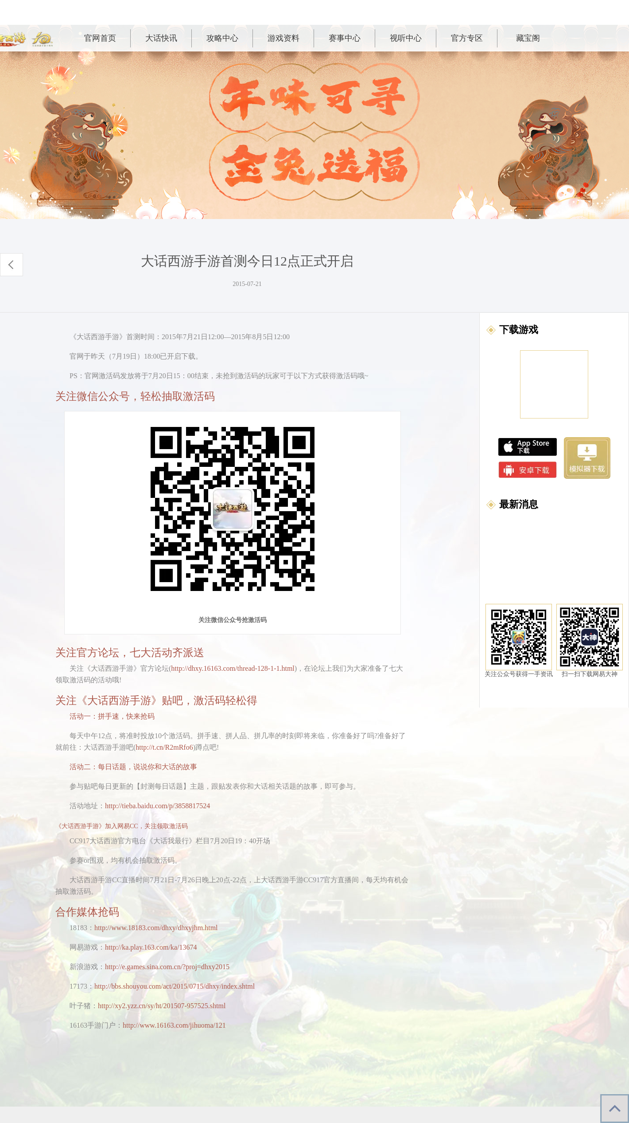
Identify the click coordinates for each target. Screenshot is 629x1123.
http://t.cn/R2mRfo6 (164, 747)
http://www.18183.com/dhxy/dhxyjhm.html (156, 927)
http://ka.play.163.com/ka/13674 (151, 947)
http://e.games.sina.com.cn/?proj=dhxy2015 (167, 966)
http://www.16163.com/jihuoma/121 (174, 1025)
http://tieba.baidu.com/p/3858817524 (157, 806)
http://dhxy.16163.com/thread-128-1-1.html (232, 668)
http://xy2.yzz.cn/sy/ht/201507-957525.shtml (161, 1006)
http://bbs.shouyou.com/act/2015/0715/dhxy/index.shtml (174, 986)
